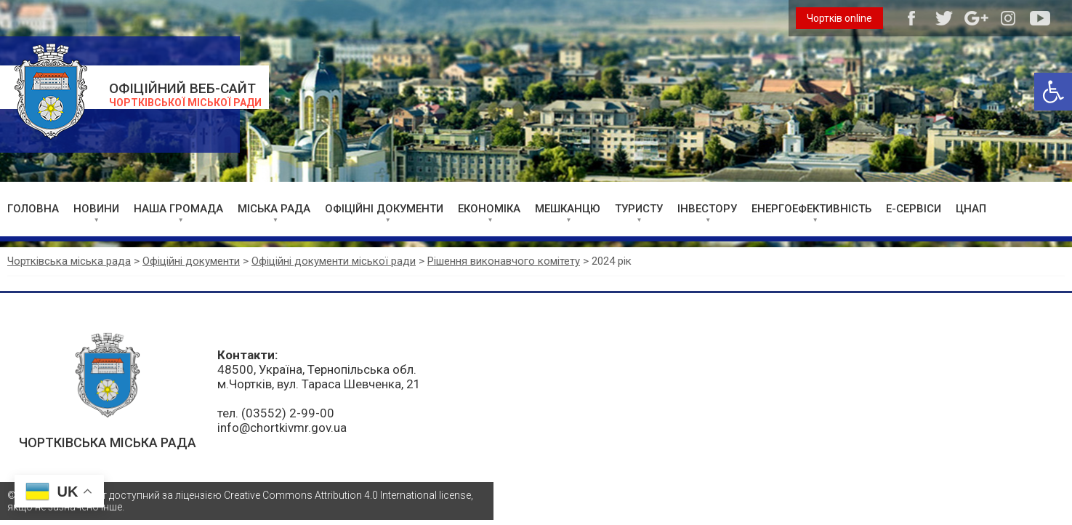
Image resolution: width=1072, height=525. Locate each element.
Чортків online (839, 18)
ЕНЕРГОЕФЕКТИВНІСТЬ (811, 208)
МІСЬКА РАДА (274, 208)
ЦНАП (971, 208)
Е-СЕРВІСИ (913, 208)
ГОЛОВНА (33, 208)
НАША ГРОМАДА (178, 208)
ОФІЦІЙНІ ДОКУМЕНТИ (384, 208)
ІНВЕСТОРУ (707, 208)
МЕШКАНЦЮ (567, 208)
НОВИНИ (96, 208)
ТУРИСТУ (639, 208)
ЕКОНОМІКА (489, 208)
